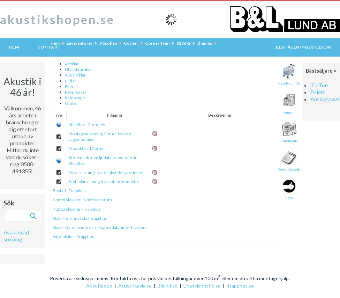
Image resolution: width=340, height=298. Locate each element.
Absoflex (108, 43)
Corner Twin (157, 43)
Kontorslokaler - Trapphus (77, 209)
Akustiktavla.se (135, 286)
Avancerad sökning (16, 235)
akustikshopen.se (57, 19)
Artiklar (72, 63)
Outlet (71, 103)
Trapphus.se (240, 286)
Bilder (70, 80)
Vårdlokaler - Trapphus (73, 236)
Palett (317, 92)
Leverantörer (79, 43)
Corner (131, 43)
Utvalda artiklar (79, 69)
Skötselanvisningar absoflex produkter (103, 181)
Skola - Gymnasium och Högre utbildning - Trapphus (100, 227)
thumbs (204, 43)
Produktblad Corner (86, 148)
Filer (69, 86)
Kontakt (49, 47)
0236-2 (183, 43)
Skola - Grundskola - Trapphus (80, 218)
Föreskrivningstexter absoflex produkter (106, 172)
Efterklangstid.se (202, 286)
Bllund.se (167, 286)
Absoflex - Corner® (86, 124)
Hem (14, 47)
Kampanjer (75, 97)
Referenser (75, 92)
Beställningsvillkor (303, 47)
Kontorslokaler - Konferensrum (82, 199)
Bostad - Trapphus (69, 190)
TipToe (319, 85)
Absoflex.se (99, 286)
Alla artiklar (75, 75)
